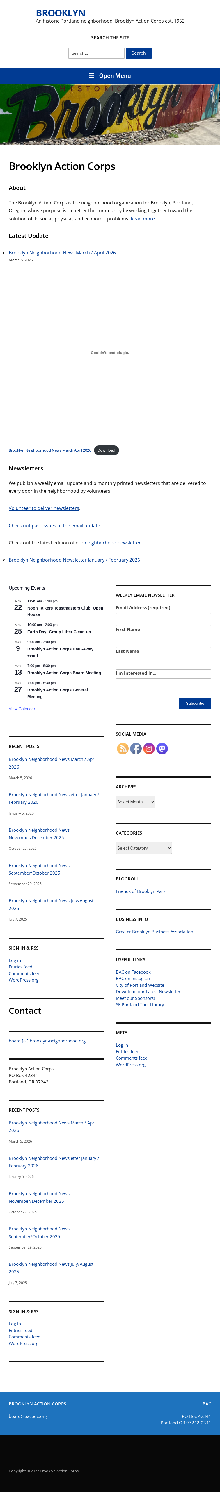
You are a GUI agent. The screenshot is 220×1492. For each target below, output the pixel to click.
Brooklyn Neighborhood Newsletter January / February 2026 (74, 560)
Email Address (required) (143, 607)
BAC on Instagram (134, 978)
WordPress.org (23, 980)
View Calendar (22, 709)
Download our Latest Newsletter (148, 991)
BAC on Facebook (133, 972)
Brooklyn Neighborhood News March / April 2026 (62, 252)
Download (106, 450)
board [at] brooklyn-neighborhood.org (47, 1041)
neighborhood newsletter (113, 543)
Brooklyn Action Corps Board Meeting (64, 672)
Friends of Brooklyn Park (141, 891)
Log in (15, 960)
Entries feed (20, 967)
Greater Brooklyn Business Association (154, 931)
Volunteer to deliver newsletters (44, 508)
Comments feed (24, 973)
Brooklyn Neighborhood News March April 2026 (50, 450)
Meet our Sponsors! (135, 998)
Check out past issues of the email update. (55, 525)
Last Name (127, 651)
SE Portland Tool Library (140, 1004)
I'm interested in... (136, 673)
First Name (128, 629)
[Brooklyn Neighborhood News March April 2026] (110, 352)
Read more (143, 218)
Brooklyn (60, 12)
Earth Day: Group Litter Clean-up (59, 632)
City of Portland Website (140, 985)
